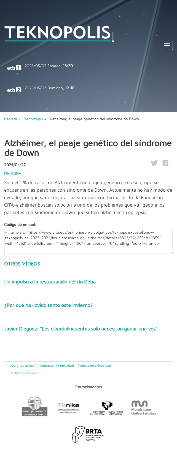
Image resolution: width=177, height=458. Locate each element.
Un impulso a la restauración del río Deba (50, 282)
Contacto (47, 365)
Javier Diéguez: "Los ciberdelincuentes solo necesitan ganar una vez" (80, 329)
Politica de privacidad (94, 365)
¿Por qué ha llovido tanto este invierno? (48, 305)
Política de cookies (23, 373)
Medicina (12, 174)
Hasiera (10, 119)
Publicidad (66, 365)
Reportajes (34, 119)
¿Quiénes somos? (23, 365)
